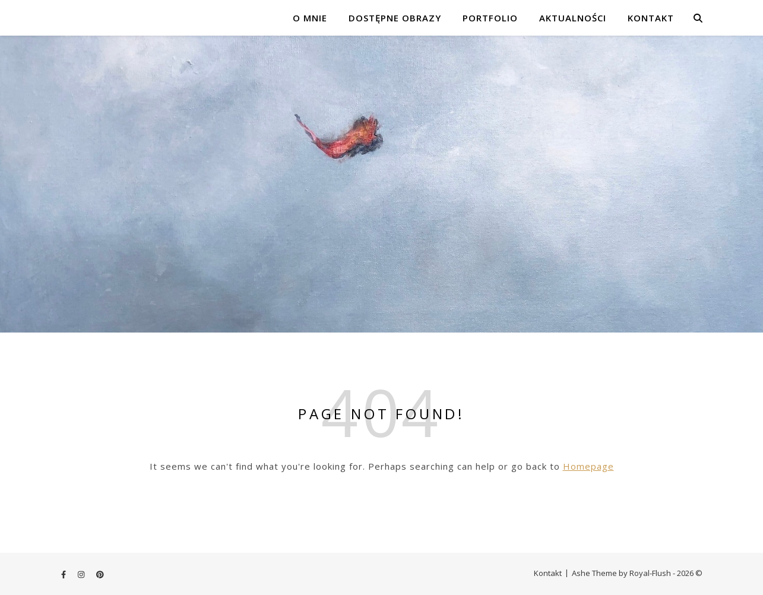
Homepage (588, 466)
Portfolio (490, 18)
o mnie (310, 18)
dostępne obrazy (395, 18)
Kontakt (651, 18)
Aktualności (572, 18)
